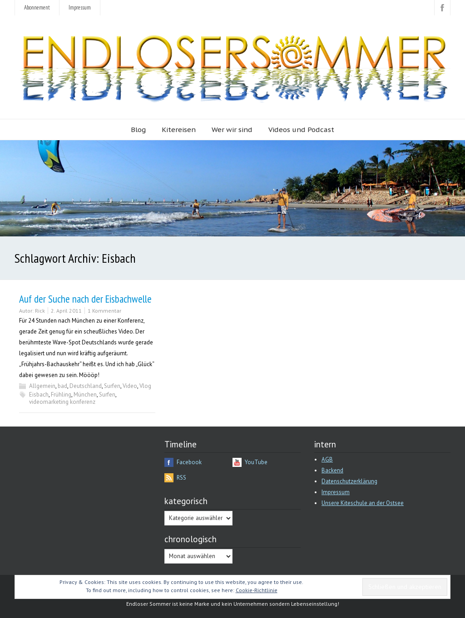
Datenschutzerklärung (349, 481)
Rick (40, 310)
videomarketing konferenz (62, 402)
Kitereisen (179, 129)
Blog (138, 129)
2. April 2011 (66, 310)
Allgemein (42, 386)
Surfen (112, 386)
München (85, 394)
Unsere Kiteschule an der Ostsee (363, 503)
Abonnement (37, 7)
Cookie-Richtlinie (256, 590)
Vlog (145, 386)
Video (130, 386)
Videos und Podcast (301, 129)
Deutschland (85, 386)
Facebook (189, 462)
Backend (332, 470)
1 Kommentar (104, 310)
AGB (327, 459)
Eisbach (39, 394)
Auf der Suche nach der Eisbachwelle (85, 298)
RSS (181, 477)
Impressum (80, 7)
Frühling (61, 394)
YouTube (256, 462)
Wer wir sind (232, 129)
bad (62, 386)
